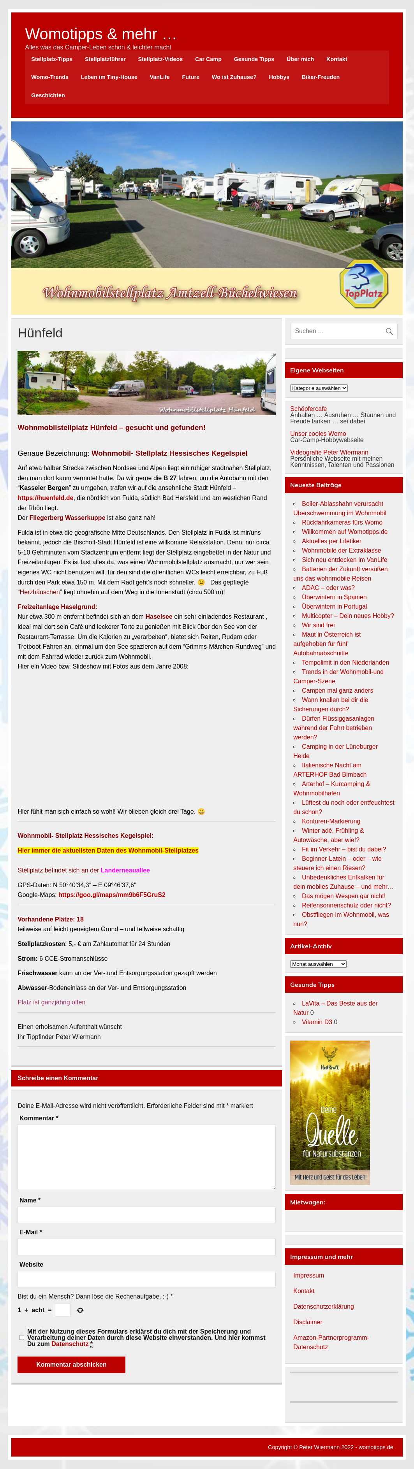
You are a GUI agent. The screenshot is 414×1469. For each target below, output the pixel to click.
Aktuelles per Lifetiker (331, 541)
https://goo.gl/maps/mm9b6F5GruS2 (112, 895)
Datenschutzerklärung (323, 1306)
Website (31, 1265)
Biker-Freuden (321, 77)
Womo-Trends (50, 77)
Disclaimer (307, 1322)
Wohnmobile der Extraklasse (341, 550)
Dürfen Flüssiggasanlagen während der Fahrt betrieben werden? (333, 728)
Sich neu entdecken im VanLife (344, 559)
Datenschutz (69, 1344)
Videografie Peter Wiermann (329, 452)
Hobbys (279, 77)
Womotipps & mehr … (101, 33)
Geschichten (48, 95)
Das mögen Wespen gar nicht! (344, 896)
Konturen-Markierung (331, 821)
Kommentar (38, 1118)
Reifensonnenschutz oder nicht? (346, 905)
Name (30, 1200)
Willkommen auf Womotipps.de (345, 531)
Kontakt (336, 59)
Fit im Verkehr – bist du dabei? (344, 849)
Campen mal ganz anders (337, 690)
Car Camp (208, 59)
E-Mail (30, 1232)
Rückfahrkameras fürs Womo (342, 522)
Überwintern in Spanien (334, 597)
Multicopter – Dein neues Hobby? (348, 616)
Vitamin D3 (317, 1022)
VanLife (160, 77)
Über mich (300, 59)
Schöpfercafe (308, 408)
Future (190, 77)
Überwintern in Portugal (334, 606)
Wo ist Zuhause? (234, 77)
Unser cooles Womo (318, 433)
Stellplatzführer (105, 59)
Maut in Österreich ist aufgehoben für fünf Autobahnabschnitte (327, 643)
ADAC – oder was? (328, 587)
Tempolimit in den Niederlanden (345, 662)
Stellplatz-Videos (160, 59)
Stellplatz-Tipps (51, 59)
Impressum (308, 1275)
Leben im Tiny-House (109, 77)
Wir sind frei (318, 625)
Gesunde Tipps (254, 59)
